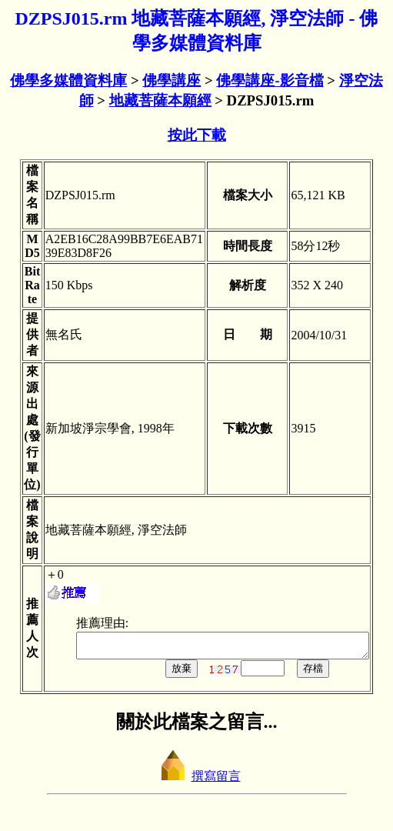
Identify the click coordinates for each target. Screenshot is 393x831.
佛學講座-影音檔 (269, 80)
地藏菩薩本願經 (160, 100)
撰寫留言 (197, 780)
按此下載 (197, 135)
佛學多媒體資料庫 (68, 80)
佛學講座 (171, 80)
